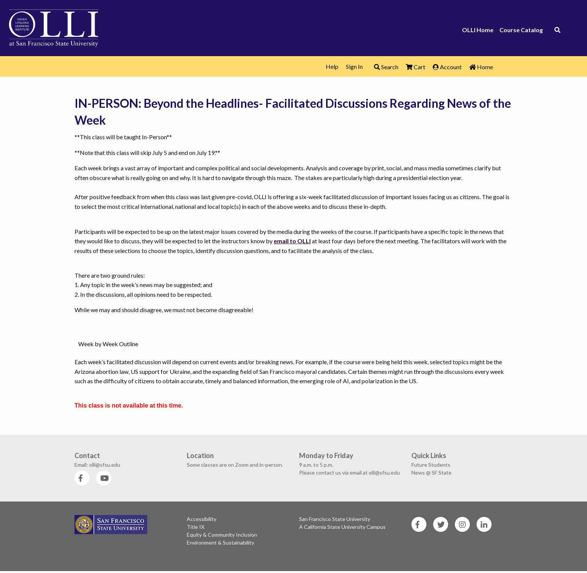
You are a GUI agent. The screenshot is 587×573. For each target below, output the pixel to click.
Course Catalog (521, 30)
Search (386, 66)
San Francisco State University (334, 519)
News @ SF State (431, 472)
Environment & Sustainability (220, 542)
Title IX (195, 527)
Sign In (354, 66)
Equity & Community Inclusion (222, 534)
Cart (415, 66)
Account (447, 66)
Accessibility (201, 519)
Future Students (430, 464)
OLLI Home (477, 30)
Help (332, 66)
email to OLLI (292, 240)
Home (481, 66)
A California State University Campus (342, 527)
